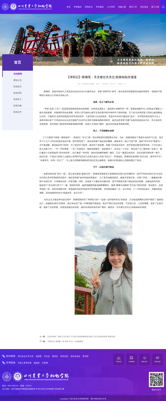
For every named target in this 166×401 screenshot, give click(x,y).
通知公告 (17, 80)
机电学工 (17, 99)
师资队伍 (89, 7)
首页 (68, 7)
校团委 (39, 356)
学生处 (47, 356)
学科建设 (100, 7)
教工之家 (155, 7)
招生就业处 (75, 356)
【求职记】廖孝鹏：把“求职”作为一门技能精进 (65, 341)
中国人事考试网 (24, 363)
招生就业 (144, 7)
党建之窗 (122, 7)
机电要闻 (18, 74)
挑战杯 (37, 363)
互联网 (45, 363)
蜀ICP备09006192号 (98, 399)
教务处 (55, 356)
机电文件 (17, 112)
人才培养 (111, 7)
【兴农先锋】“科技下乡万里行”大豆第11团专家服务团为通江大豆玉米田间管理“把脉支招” (81, 336)
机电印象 (17, 105)
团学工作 (133, 7)
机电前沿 (17, 86)
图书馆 (85, 356)
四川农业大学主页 (25, 356)
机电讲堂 (17, 93)
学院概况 (78, 7)
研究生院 (64, 356)
